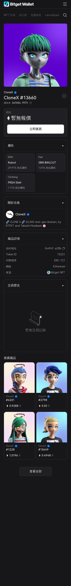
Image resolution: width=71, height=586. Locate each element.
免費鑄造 (36, 15)
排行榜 (23, 15)
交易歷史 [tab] (36, 285)
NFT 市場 (9, 15)
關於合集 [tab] (36, 202)
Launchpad (52, 15)
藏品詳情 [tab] (36, 238)
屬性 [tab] (36, 145)
